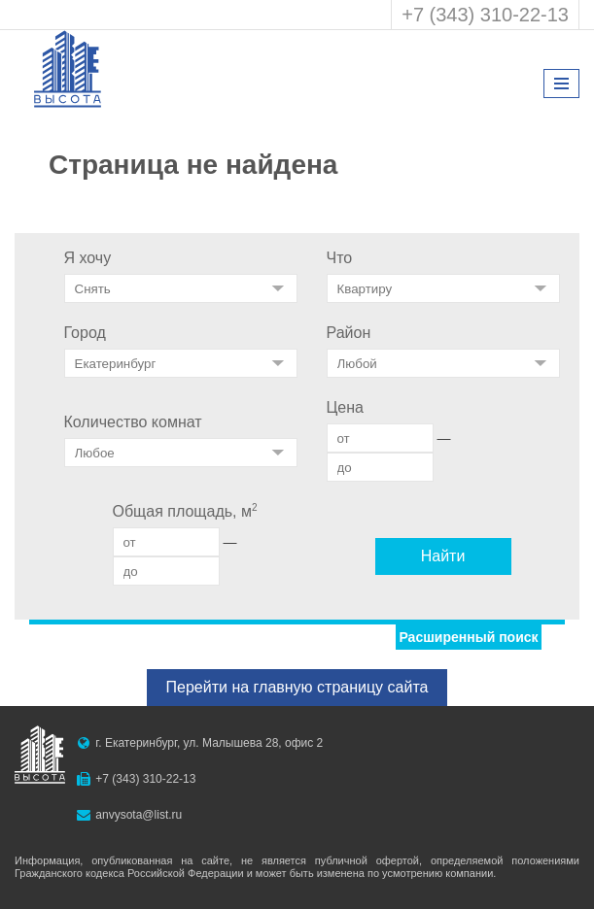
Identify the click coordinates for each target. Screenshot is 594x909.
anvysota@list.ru (138, 815)
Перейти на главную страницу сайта (297, 687)
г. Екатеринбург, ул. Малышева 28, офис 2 (209, 743)
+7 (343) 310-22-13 (485, 14)
